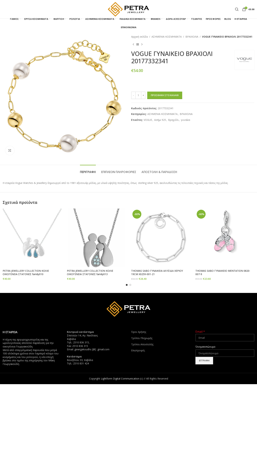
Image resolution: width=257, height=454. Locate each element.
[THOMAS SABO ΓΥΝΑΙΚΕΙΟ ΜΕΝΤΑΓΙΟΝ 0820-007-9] (224, 237)
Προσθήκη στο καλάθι (165, 95)
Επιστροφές (138, 350)
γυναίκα (185, 120)
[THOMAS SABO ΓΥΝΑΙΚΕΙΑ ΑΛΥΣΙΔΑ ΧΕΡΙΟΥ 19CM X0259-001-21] (160, 237)
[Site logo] (128, 9)
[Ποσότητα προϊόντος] (138, 95)
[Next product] (142, 44)
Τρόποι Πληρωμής (141, 337)
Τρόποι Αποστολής (142, 344)
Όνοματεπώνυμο (205, 346)
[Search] (236, 9)
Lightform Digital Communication (120, 378)
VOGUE (148, 120)
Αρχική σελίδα (139, 36)
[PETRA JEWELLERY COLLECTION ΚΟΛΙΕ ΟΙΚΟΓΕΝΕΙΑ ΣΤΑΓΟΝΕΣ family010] (32, 237)
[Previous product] (133, 44)
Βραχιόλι (173, 120)
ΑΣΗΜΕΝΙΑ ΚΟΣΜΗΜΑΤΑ (167, 36)
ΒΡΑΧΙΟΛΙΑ (191, 36)
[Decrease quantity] (133, 95)
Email (200, 331)
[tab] (88, 170)
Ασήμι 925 (160, 120)
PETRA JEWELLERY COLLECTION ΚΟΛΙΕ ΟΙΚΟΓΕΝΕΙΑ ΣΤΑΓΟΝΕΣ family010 (26, 272)
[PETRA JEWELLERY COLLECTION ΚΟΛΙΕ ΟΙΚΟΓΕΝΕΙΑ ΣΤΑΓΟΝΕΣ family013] (96, 237)
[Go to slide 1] (127, 284)
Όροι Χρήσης (138, 331)
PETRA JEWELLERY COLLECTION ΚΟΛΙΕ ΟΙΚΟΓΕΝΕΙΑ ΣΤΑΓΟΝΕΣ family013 (90, 272)
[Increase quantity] (143, 95)
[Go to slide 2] (130, 284)
